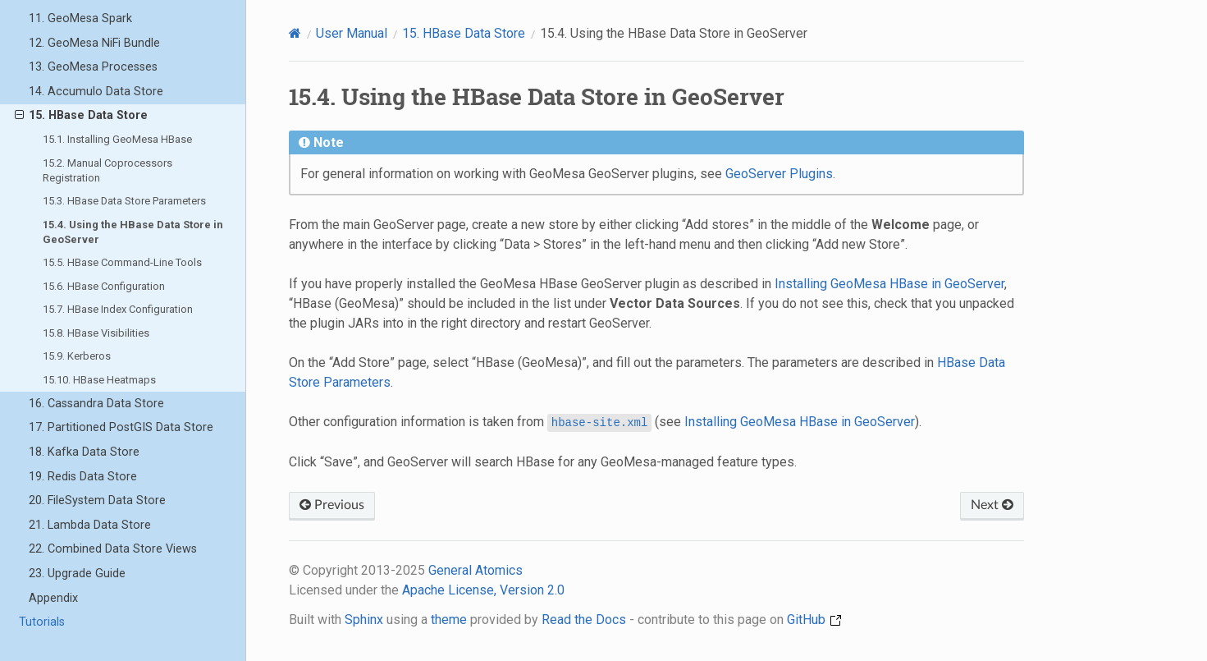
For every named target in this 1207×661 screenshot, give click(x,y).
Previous (331, 505)
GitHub (814, 619)
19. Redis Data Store (83, 477)
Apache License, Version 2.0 (483, 590)
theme (449, 619)
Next (992, 505)
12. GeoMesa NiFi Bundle (94, 43)
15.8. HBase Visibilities (96, 333)
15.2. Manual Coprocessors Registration (107, 170)
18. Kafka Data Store (84, 452)
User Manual (351, 33)
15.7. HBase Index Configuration (118, 309)
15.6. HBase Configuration (104, 286)
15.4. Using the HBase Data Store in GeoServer (133, 232)
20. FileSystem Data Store (97, 500)
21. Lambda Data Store (90, 525)
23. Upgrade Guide (77, 574)
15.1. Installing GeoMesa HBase (117, 139)
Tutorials (42, 622)
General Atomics (475, 570)
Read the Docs (584, 619)
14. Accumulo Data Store (96, 92)
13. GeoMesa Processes (93, 67)
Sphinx (364, 619)
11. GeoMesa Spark (80, 18)
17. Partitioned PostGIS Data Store (121, 427)
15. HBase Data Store (81, 115)
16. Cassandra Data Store (96, 404)
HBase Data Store (463, 33)
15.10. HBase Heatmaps (99, 380)
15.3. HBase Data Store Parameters (124, 201)
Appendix (53, 598)
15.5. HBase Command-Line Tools (122, 262)
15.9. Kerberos (77, 356)
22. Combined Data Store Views (113, 549)
